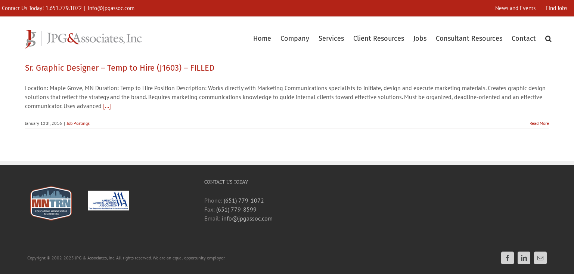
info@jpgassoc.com (111, 8)
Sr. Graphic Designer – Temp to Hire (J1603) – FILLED (119, 68)
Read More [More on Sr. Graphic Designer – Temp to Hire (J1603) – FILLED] (539, 123)
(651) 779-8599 (236, 209)
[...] (107, 106)
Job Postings (78, 123)
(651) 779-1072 (244, 200)
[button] (548, 37)
